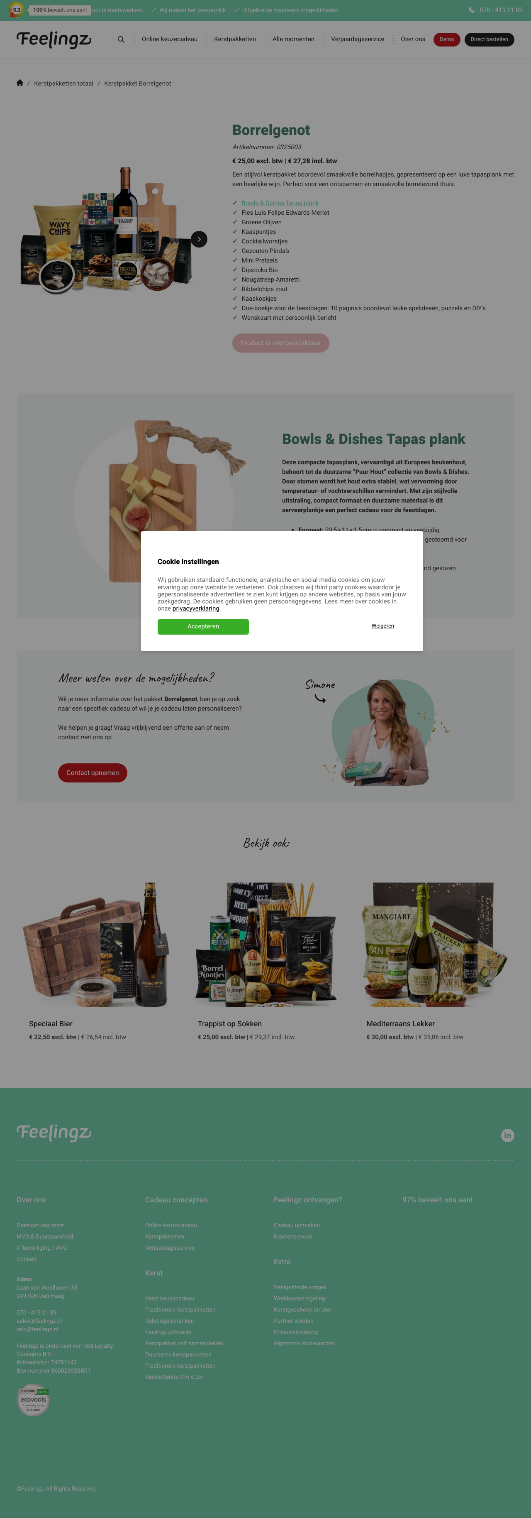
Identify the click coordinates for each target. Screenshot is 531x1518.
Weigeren (383, 626)
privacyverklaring (196, 608)
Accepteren (203, 626)
